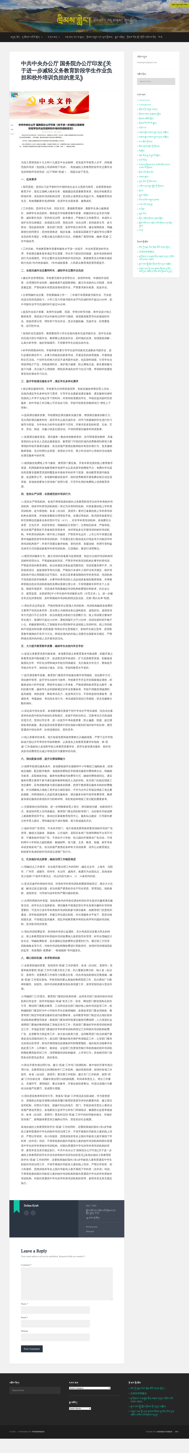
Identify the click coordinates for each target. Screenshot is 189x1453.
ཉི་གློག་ (142, 153)
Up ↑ (177, 1446)
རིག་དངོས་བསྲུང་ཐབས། (149, 202)
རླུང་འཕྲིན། (120, 39)
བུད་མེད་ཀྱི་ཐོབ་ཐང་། (148, 184)
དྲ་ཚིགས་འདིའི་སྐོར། (31, 39)
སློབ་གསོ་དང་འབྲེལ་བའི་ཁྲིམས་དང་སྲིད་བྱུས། (101, 1221)
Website (24, 1345)
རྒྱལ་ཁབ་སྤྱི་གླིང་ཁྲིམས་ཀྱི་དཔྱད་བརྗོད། (155, 266)
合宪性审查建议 (146, 254)
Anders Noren (164, 1446)
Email (24, 1331)
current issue (144, 103)
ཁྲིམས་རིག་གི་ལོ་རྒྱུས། (148, 126)
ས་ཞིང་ (142, 212)
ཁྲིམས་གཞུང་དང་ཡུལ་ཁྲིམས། (100, 39)
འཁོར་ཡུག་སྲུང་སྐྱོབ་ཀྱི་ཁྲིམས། (151, 188)
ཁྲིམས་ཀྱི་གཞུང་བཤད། (148, 112)
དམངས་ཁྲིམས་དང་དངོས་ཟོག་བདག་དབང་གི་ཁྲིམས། (154, 168)
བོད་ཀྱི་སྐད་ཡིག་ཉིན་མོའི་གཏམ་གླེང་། (154, 250)
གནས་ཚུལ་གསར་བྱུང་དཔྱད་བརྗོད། (154, 135)
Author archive (26, 1222)
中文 (160, 39)
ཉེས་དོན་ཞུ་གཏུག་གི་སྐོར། (149, 158)
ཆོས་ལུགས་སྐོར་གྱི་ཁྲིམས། (149, 149)
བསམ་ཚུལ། (143, 179)
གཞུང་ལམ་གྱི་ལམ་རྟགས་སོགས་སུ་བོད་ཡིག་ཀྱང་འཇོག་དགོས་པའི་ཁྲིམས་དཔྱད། (156, 272)
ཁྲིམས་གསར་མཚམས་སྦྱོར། (150, 116)
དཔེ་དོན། (143, 162)
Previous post (91, 1236)
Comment (26, 1275)
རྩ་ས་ (141, 193)
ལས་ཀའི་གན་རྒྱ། (146, 207)
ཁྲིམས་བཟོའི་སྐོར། (146, 121)
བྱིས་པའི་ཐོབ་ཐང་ (146, 175)
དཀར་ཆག (52, 39)
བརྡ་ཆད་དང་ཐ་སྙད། (74, 39)
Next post (90, 1241)
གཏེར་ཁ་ (143, 130)
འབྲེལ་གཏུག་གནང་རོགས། (174, 10)
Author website (33, 1222)
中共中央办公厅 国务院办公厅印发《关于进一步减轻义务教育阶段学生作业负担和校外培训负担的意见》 (66, 77)
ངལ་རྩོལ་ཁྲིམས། (145, 144)
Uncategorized (145, 107)
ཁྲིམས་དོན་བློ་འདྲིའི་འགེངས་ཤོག (141, 39)
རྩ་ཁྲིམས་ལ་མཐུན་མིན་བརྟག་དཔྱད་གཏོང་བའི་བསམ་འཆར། (157, 260)
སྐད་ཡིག (142, 216)
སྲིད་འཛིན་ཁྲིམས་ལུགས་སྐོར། (151, 221)
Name (24, 1317)
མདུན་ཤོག (15, 39)
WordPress (38, 1446)
